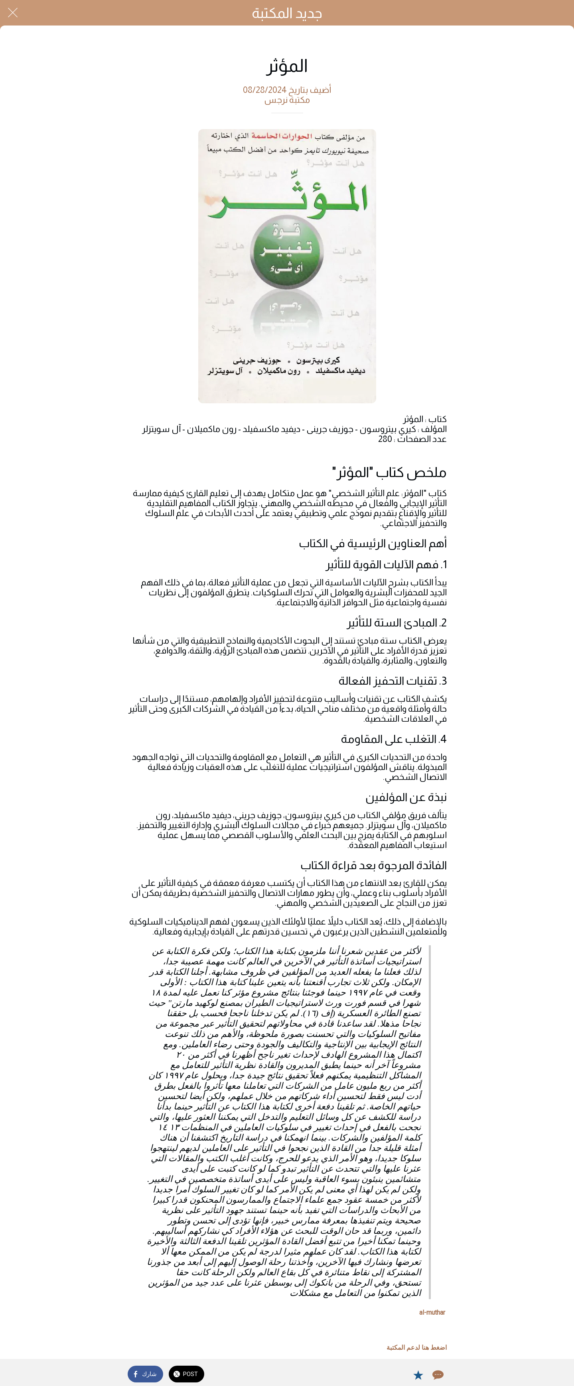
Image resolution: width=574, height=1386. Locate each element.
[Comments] (437, 1374)
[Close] (13, 13)
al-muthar (432, 1312)
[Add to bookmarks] (418, 1374)
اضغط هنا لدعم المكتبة (417, 1347)
